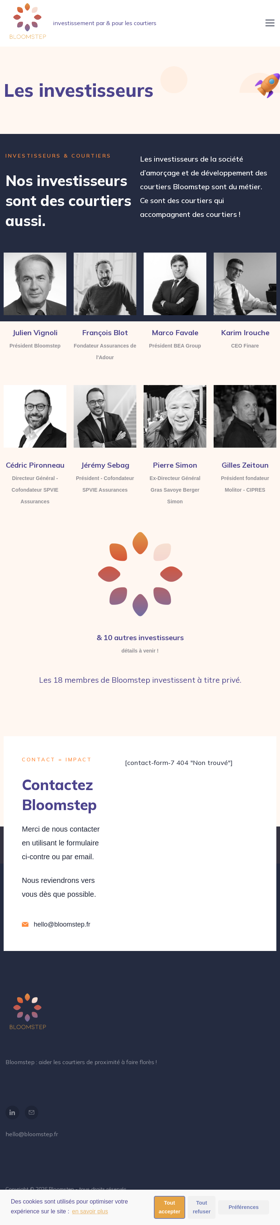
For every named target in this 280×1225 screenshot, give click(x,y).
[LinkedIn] (12, 1112)
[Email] (32, 1112)
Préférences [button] (243, 1207)
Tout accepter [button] (169, 1207)
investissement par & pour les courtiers (104, 23)
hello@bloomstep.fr (31, 1134)
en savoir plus (90, 1211)
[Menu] (270, 22)
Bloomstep (61, 1189)
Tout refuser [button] (202, 1207)
